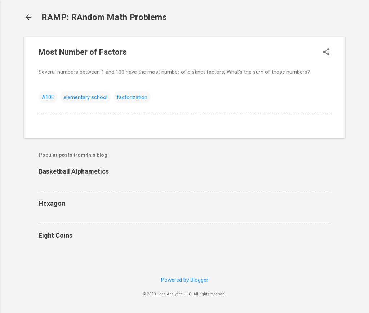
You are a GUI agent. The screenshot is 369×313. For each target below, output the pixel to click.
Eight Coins (55, 235)
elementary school (85, 97)
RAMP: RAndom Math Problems (104, 17)
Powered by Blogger (184, 280)
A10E (48, 97)
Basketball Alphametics (74, 171)
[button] (326, 53)
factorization (132, 97)
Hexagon (52, 203)
